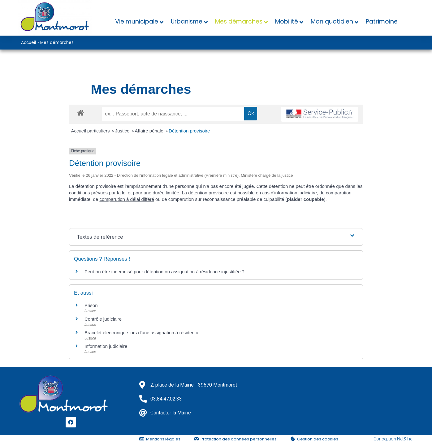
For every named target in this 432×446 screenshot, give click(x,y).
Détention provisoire (189, 130)
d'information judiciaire (294, 192)
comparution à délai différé (126, 199)
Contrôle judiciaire (103, 319)
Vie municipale (136, 21)
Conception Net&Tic (393, 438)
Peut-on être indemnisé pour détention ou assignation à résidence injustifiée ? (164, 271)
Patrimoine (382, 21)
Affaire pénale (150, 130)
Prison (91, 305)
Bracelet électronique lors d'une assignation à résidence (141, 332)
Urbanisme (186, 21)
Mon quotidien (332, 21)
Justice (123, 130)
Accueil (28, 42)
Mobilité (286, 21)
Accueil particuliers (91, 130)
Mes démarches (238, 21)
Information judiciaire (105, 346)
